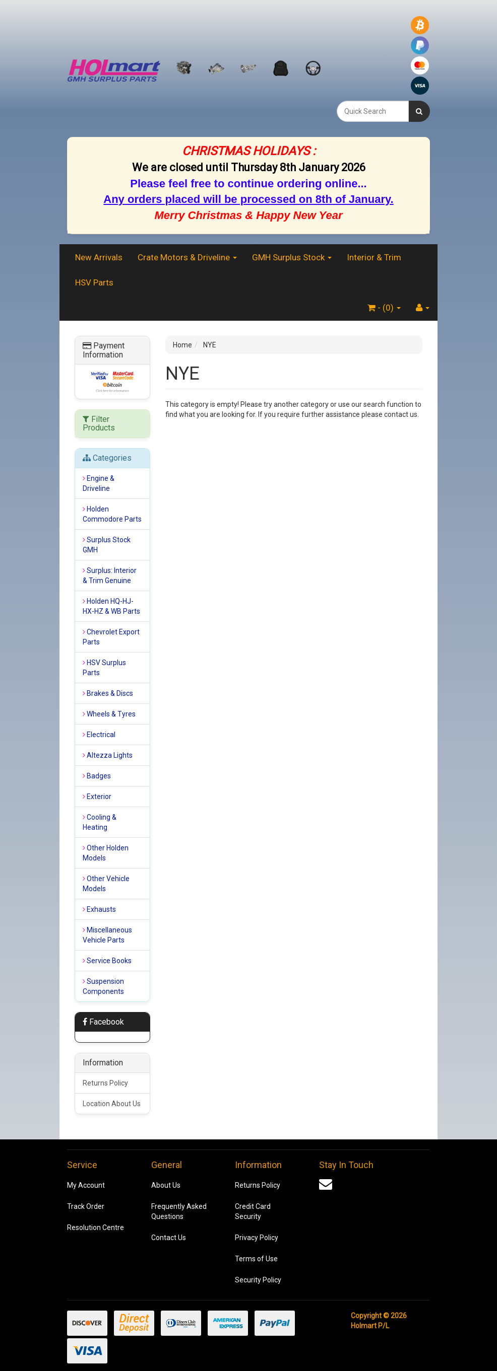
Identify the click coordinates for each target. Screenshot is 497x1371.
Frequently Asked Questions (179, 1211)
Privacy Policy (256, 1238)
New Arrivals (98, 257)
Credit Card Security (253, 1211)
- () (384, 308)
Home (182, 345)
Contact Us (168, 1238)
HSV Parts (94, 282)
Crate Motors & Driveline (187, 257)
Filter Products (99, 423)
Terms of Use (256, 1259)
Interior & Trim (374, 257)
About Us (165, 1185)
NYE (209, 345)
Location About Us (112, 1104)
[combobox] (373, 111)
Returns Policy (105, 1083)
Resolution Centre (95, 1227)
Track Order (85, 1206)
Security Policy (258, 1280)
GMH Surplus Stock (292, 257)
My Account (86, 1185)
